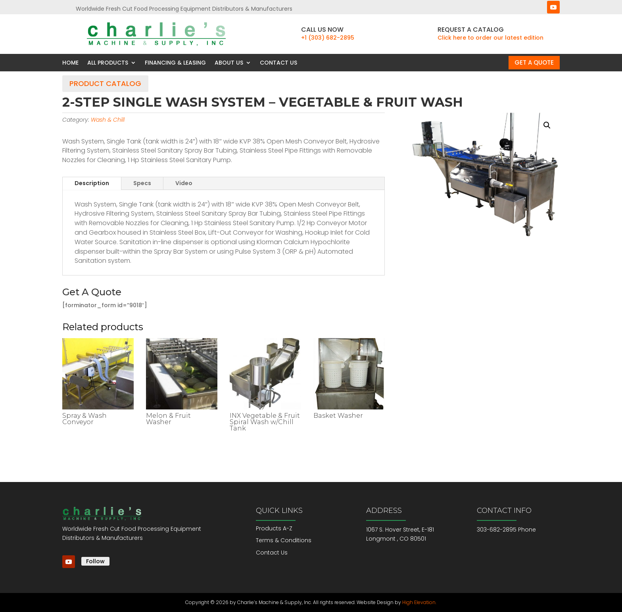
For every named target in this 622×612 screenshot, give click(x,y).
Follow (95, 561)
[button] (547, 125)
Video (183, 183)
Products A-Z (274, 528)
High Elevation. (419, 602)
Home (70, 63)
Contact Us (278, 63)
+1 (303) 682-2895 (327, 38)
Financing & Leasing (175, 63)
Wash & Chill (108, 120)
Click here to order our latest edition (490, 38)
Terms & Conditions (283, 540)
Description (92, 183)
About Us (229, 63)
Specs (142, 183)
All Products (107, 63)
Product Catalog (105, 83)
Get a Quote (534, 62)
